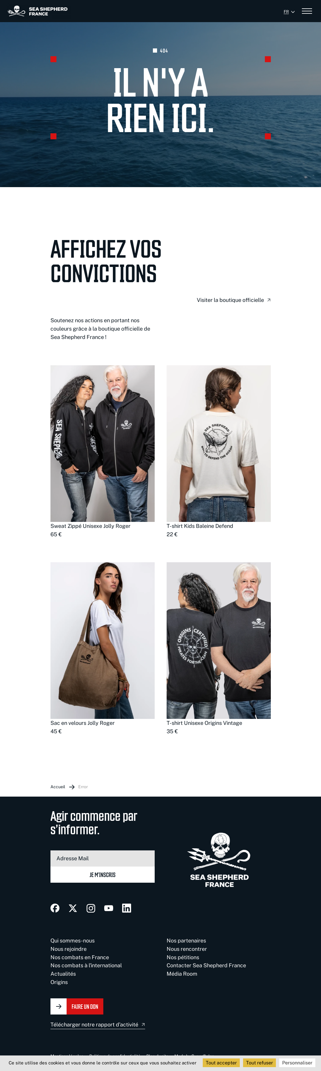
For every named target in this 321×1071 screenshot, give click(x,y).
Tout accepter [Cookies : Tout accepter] (221, 1063)
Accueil (57, 786)
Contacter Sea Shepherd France (206, 965)
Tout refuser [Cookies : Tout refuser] (259, 1063)
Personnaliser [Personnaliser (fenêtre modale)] (297, 1063)
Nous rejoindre (68, 949)
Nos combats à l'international (86, 965)
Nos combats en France (79, 957)
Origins (59, 982)
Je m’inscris (103, 874)
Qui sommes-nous (72, 940)
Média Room (182, 974)
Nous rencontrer (187, 949)
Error (83, 786)
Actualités (63, 974)
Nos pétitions (183, 957)
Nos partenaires (186, 940)
